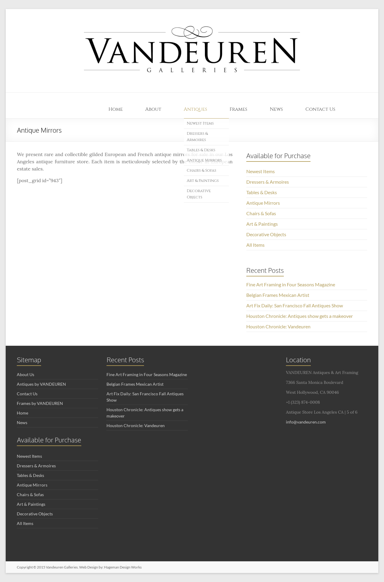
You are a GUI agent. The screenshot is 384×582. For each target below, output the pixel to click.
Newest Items (200, 123)
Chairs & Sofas (201, 170)
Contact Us (320, 109)
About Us (25, 374)
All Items (255, 245)
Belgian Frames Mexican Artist (277, 295)
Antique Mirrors (204, 160)
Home (116, 109)
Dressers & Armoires (197, 137)
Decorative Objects (199, 194)
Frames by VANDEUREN (40, 403)
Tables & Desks (201, 150)
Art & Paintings (203, 180)
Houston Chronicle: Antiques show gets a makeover (299, 316)
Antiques (195, 109)
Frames (238, 109)
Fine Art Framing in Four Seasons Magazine (290, 284)
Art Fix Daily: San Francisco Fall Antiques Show (294, 305)
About (153, 109)
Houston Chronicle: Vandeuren (278, 326)
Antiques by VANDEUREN (41, 384)
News (276, 109)
